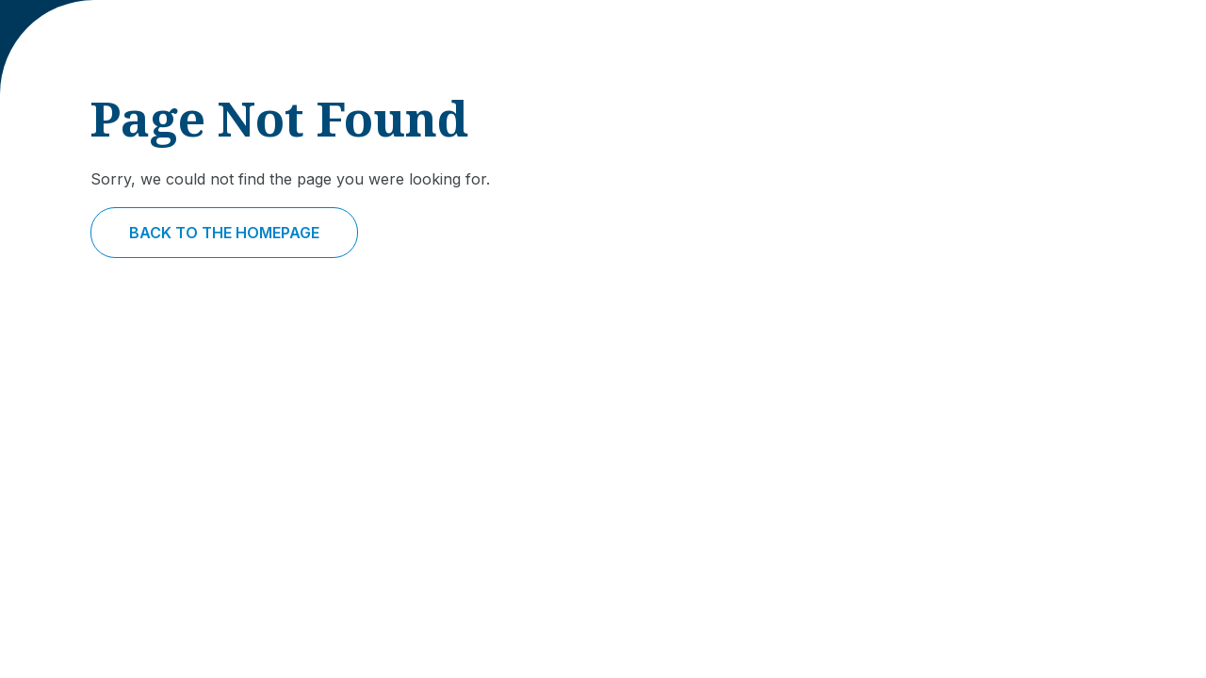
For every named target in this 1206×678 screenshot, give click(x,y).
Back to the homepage (224, 232)
